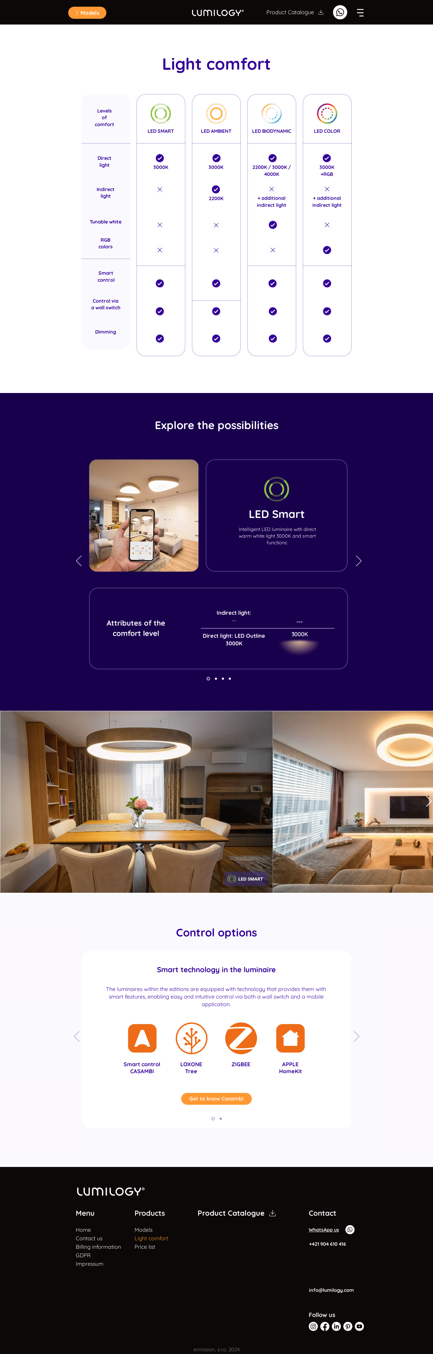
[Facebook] (324, 1326)
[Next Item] (428, 802)
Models (143, 1229)
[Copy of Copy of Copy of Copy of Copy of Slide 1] (221, 1119)
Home (83, 1229)
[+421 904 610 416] (330, 1244)
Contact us (89, 1238)
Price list (145, 1246)
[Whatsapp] (340, 12)
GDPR (83, 1255)
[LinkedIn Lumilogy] (336, 1326)
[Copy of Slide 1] (208, 678)
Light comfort (151, 1238)
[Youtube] (359, 1326)
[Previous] (79, 561)
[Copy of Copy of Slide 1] (216, 679)
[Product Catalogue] (295, 12)
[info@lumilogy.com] (333, 1290)
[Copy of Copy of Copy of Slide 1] (223, 679)
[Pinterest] (347, 1326)
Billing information (91, 1246)
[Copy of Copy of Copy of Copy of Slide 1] (213, 1118)
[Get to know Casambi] (216, 1099)
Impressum (89, 1263)
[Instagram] (313, 1326)
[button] (87, 13)
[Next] (358, 561)
